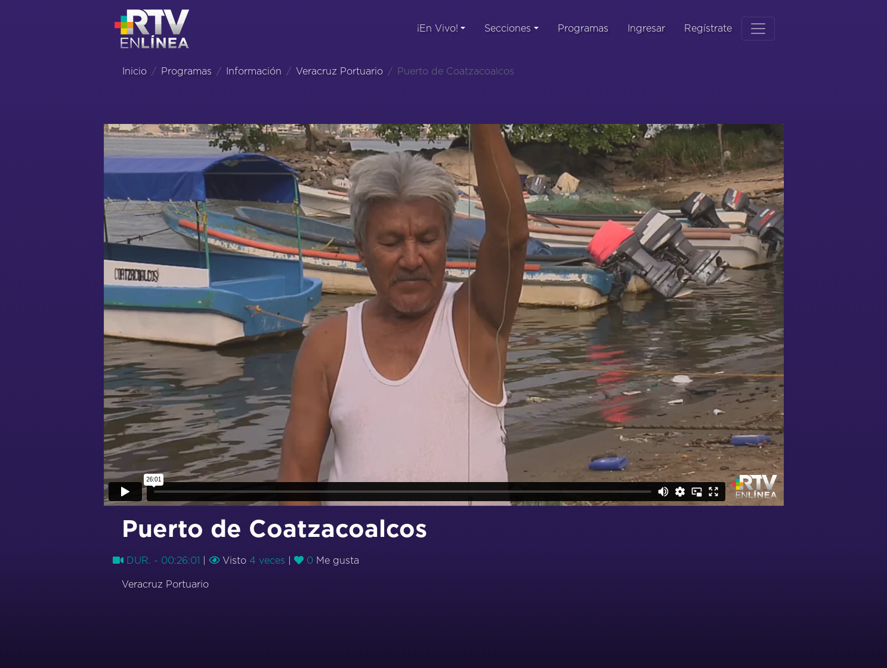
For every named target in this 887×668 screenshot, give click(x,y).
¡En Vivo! (437, 28)
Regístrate (708, 28)
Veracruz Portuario (339, 71)
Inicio (134, 71)
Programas (583, 28)
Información (254, 71)
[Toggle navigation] (758, 29)
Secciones (507, 28)
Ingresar (646, 28)
